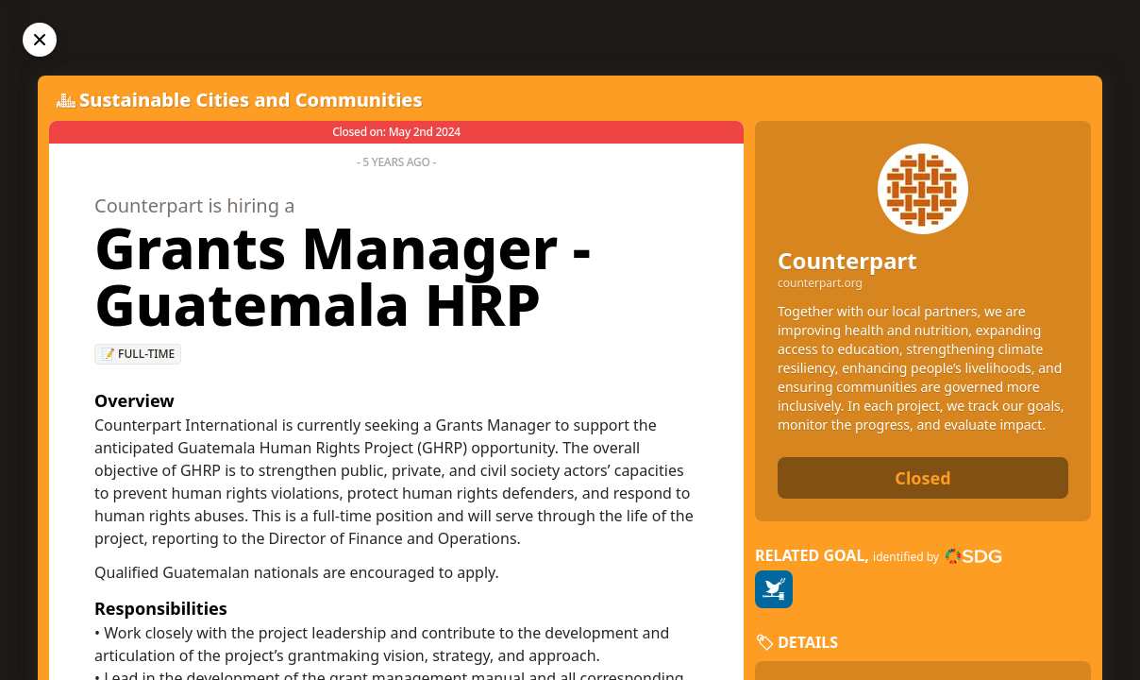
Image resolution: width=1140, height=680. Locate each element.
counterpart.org (820, 283)
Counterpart (847, 260)
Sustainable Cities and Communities (251, 99)
